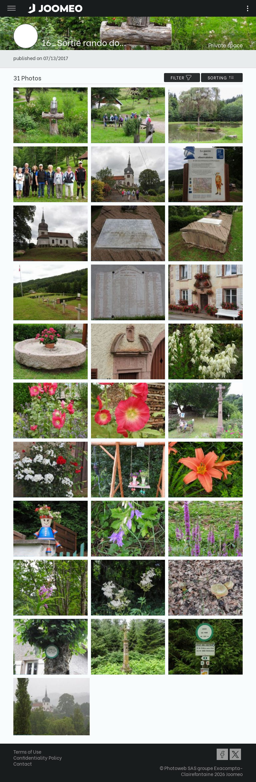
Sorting (222, 77)
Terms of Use (27, 751)
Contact (22, 763)
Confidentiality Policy (37, 757)
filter (182, 77)
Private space (225, 45)
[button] (18, 748)
